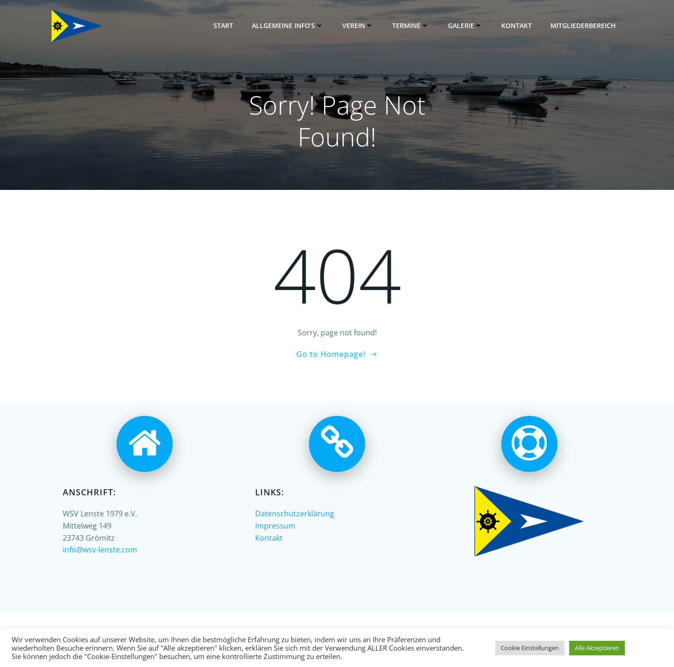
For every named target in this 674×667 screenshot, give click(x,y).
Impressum (275, 526)
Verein (358, 25)
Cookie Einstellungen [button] (530, 648)
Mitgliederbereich (583, 25)
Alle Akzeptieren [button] (597, 648)
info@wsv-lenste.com (100, 549)
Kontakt (516, 25)
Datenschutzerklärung (294, 513)
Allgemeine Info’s (287, 25)
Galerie (465, 25)
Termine (410, 25)
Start (223, 25)
